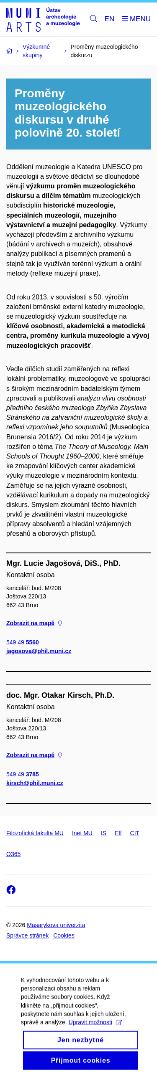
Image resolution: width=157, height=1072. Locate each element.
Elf (118, 833)
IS (103, 833)
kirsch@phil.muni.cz (34, 783)
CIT (135, 833)
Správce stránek (27, 935)
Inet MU (82, 833)
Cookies (64, 935)
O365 (13, 854)
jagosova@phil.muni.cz (38, 651)
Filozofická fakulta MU (35, 833)
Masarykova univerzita (56, 925)
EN (110, 19)
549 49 (22, 642)
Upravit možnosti (95, 1028)
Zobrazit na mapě (34, 623)
